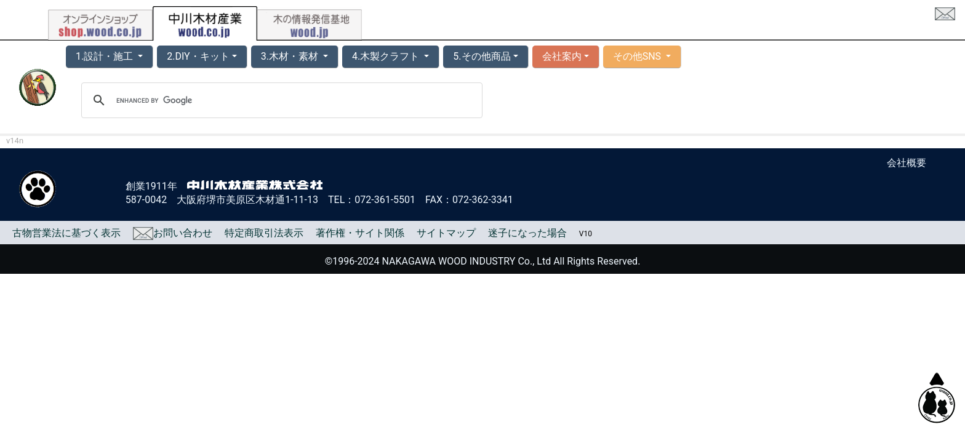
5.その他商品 (481, 56)
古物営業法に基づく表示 (66, 233)
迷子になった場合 (527, 233)
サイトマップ (446, 233)
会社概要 (906, 163)
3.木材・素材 (291, 56)
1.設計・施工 (105, 56)
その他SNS (638, 56)
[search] (280, 100)
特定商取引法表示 (264, 233)
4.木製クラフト (387, 56)
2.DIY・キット (198, 56)
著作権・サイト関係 (360, 233)
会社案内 (562, 56)
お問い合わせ (172, 233)
